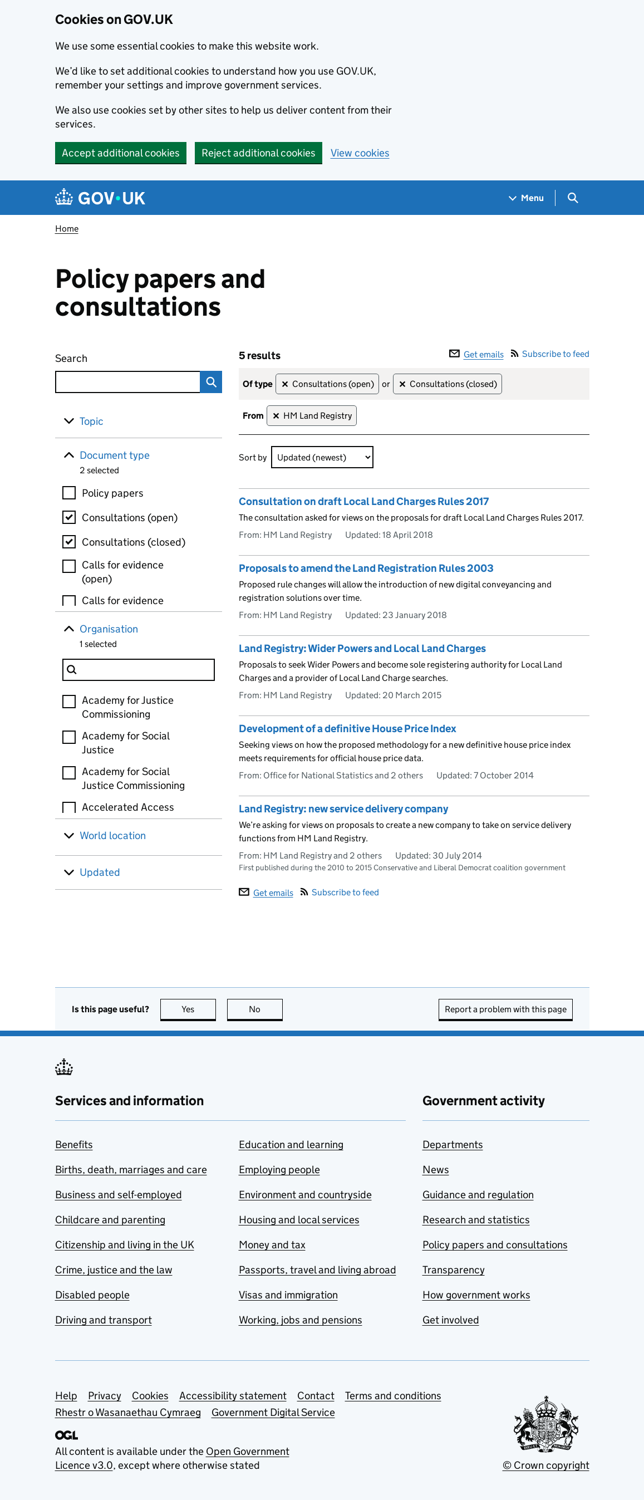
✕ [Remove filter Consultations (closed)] (402, 384)
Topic (92, 421)
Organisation (109, 628)
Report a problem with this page (506, 1009)
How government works (476, 1294)
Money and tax (272, 1244)
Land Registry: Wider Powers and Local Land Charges (362, 648)
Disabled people (92, 1294)
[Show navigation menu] (526, 198)
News (435, 1169)
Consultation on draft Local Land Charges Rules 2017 (364, 501)
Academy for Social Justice (125, 742)
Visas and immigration (288, 1294)
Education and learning (291, 1144)
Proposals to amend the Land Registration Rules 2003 (366, 568)
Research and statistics (476, 1219)
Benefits (74, 1144)
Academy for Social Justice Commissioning (133, 778)
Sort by (253, 457)
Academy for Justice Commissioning (128, 707)
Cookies (150, 1395)
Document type (115, 455)
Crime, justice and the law (114, 1269)
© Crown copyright (546, 1465)
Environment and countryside (305, 1194)
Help (66, 1395)
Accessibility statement (233, 1395)
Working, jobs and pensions (300, 1319)
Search (112, 356)
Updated (100, 872)
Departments (452, 1144)
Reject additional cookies (258, 152)
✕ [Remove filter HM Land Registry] (275, 416)
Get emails (476, 354)
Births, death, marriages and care (131, 1169)
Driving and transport (103, 1319)
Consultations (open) (130, 517)
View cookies (360, 153)
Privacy (104, 1395)
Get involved (450, 1319)
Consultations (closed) (133, 542)
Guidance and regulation (478, 1194)
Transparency (453, 1269)
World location (113, 835)
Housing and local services (299, 1219)
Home (66, 228)
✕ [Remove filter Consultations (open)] (284, 384)
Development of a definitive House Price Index (347, 728)
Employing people (279, 1169)
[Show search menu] (572, 198)
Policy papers (113, 493)
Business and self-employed (118, 1194)
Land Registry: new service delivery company (343, 808)
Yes (198, 1009)
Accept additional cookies (121, 152)
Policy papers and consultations (495, 1244)
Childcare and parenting (110, 1219)
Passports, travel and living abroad (317, 1269)
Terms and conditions (393, 1395)
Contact (316, 1395)
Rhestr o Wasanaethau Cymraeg (128, 1412)
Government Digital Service (273, 1412)
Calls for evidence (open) (123, 571)
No (266, 1009)
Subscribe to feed (550, 354)
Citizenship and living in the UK (124, 1244)
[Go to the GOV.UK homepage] (100, 198)
